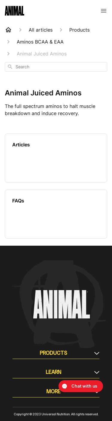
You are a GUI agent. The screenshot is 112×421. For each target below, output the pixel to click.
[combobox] (56, 67)
